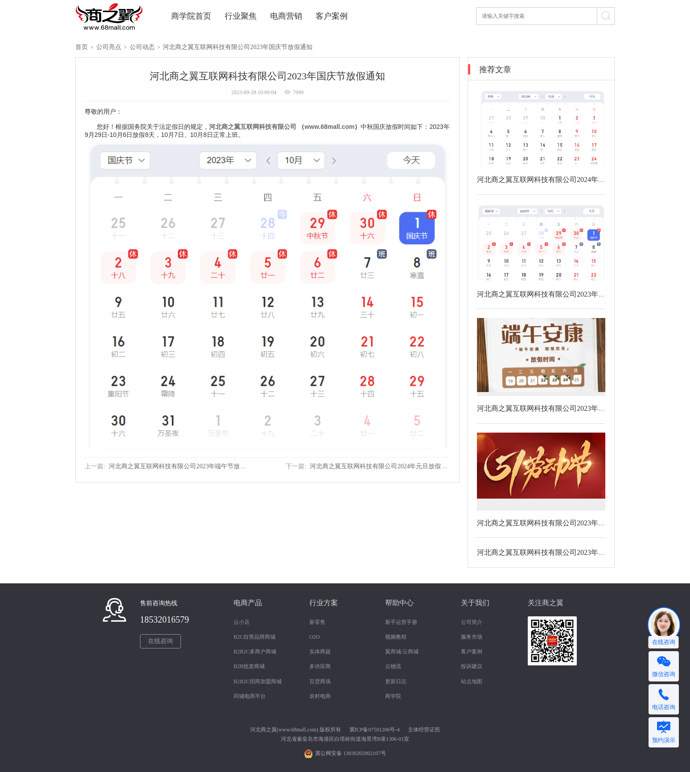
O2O (314, 637)
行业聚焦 (241, 16)
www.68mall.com (329, 126)
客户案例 (332, 16)
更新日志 (396, 681)
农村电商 (320, 696)
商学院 (393, 696)
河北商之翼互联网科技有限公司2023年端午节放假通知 (184, 466)
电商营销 (286, 16)
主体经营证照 (424, 730)
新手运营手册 (401, 622)
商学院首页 (191, 16)
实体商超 (320, 651)
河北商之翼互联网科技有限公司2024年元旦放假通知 (381, 466)
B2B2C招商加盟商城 (258, 681)
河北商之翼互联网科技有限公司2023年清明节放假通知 (562, 552)
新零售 (317, 622)
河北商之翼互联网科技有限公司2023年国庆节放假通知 (237, 47)
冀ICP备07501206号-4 (374, 730)
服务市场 (471, 637)
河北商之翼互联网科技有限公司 (252, 126)
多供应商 (320, 666)
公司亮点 (108, 47)
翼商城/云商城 (402, 651)
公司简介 (471, 622)
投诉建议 (471, 666)
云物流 (393, 666)
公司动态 (142, 47)
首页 (81, 47)
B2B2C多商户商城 (255, 651)
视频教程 (396, 637)
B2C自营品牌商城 (254, 637)
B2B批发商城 (249, 666)
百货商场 (320, 681)
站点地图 (471, 681)
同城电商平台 (250, 696)
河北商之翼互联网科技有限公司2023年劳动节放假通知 (562, 523)
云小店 (242, 622)
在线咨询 (160, 641)
